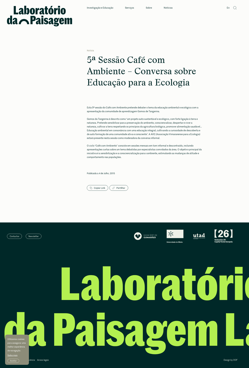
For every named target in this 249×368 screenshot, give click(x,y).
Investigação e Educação (100, 8)
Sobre (149, 8)
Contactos (14, 236)
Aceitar (13, 360)
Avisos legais (43, 360)
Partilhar (118, 188)
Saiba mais (12, 355)
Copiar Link (97, 188)
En (228, 8)
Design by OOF (231, 360)
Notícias (168, 8)
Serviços (129, 8)
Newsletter (33, 236)
